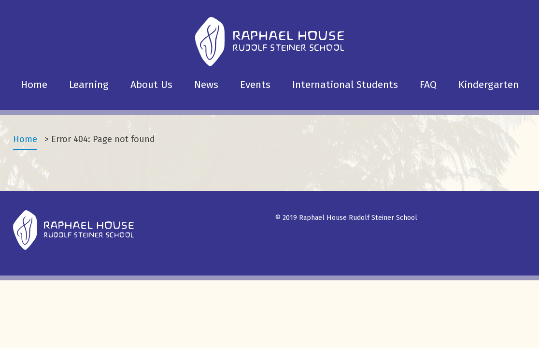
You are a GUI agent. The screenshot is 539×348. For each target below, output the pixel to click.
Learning (89, 84)
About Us (151, 84)
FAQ (428, 84)
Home (34, 84)
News (206, 84)
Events (255, 84)
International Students (345, 84)
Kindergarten (488, 84)
